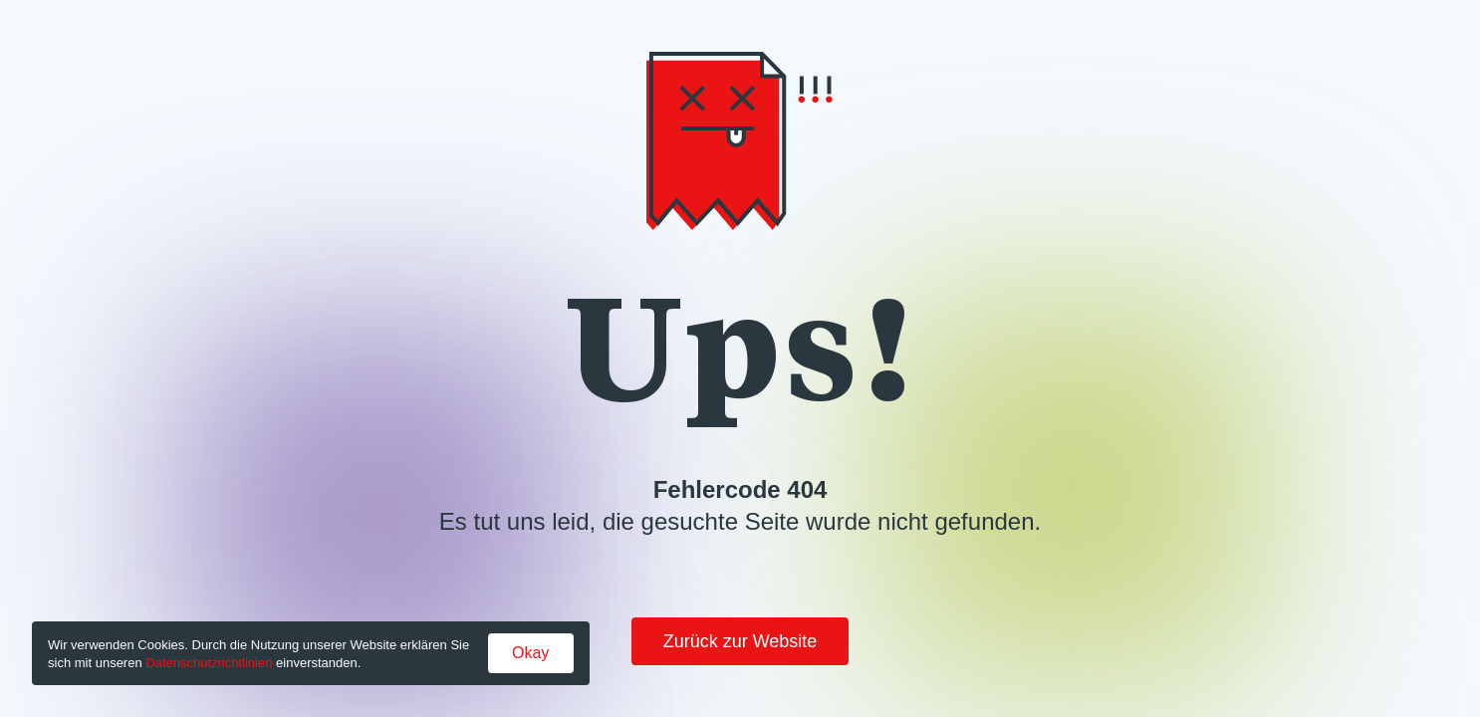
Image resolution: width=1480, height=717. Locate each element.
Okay (530, 652)
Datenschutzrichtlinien (208, 662)
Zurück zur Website (740, 641)
